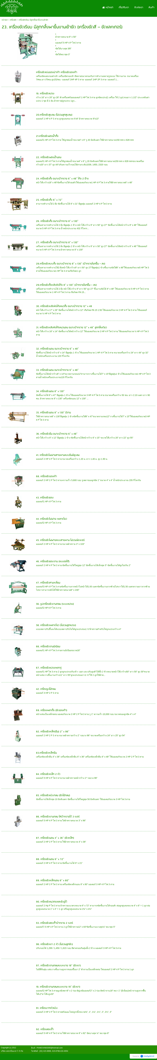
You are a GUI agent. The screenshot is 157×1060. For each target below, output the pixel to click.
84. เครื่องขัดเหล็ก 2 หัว (48, 774)
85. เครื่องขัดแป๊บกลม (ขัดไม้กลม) (53, 795)
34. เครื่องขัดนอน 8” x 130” (50, 391)
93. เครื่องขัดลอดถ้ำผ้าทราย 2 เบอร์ (54, 923)
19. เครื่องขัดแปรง (45, 94)
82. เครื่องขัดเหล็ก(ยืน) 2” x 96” (52, 732)
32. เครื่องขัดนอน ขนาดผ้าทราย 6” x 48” (57, 349)
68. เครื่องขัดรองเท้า (46, 476)
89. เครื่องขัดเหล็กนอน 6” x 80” (52, 880)
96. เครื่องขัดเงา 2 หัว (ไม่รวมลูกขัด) (54, 944)
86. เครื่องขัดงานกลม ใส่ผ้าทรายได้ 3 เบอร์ (58, 817)
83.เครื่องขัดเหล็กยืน (46, 753)
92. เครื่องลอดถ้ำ (45, 1029)
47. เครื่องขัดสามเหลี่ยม (48, 583)
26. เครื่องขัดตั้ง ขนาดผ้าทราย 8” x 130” (57, 221)
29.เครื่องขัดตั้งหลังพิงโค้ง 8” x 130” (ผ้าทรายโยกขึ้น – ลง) (66, 285)
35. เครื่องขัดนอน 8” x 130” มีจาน (53, 413)
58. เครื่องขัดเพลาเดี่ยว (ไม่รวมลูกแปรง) (56, 625)
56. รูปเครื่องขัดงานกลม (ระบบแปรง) (55, 604)
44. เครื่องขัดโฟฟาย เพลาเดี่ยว (51, 519)
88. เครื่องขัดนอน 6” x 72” (50, 859)
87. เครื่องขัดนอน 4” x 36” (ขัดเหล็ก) (55, 838)
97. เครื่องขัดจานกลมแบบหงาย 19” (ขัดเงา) (58, 966)
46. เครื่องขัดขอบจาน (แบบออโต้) (52, 561)
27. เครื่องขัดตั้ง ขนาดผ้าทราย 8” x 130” (57, 242)
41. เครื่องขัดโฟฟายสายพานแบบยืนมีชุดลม (58, 455)
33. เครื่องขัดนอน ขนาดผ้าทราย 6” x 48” (57, 370)
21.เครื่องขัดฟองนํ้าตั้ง (47, 136)
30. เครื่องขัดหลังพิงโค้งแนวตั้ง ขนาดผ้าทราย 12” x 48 (64, 306)
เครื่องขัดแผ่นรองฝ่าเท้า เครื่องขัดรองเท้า (56, 72)
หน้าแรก (5, 20)
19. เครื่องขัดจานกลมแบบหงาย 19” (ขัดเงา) (58, 987)
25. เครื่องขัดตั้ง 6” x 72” (49, 200)
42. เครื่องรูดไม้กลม (46, 689)
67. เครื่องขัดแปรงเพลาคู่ (48, 668)
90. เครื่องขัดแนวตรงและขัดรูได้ (51, 902)
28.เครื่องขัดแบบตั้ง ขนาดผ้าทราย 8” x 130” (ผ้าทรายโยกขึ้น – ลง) (70, 264)
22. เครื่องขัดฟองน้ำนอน (48, 157)
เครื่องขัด (13, 20)
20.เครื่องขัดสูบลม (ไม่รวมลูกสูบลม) (54, 115)
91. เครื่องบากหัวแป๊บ (47, 1008)
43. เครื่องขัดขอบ (45, 498)
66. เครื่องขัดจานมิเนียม (48, 647)
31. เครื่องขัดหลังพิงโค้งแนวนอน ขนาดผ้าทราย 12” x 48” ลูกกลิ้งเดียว (71, 327)
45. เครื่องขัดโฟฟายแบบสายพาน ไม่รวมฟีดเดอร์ (60, 540)
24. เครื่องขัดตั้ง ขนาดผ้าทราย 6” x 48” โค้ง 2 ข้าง (62, 179)
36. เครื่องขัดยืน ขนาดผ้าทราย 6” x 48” (56, 434)
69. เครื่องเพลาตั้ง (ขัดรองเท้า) (51, 710)
